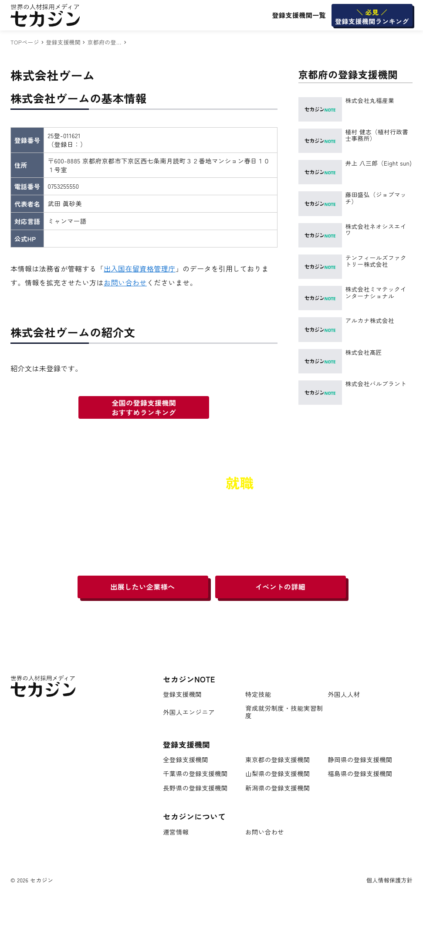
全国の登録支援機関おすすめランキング (144, 407)
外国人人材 (344, 694)
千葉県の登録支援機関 (195, 773)
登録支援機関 (63, 42)
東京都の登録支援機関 (277, 759)
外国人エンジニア (189, 712)
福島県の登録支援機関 (360, 773)
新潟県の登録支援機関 (277, 788)
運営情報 (176, 832)
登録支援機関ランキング (372, 16)
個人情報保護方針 (389, 880)
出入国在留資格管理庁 (140, 268)
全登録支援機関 (185, 759)
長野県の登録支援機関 (195, 788)
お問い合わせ (125, 282)
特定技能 (258, 694)
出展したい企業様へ (142, 586)
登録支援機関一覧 (299, 15)
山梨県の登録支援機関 (277, 773)
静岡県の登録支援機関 (360, 759)
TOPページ (24, 42)
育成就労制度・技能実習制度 (284, 712)
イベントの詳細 (280, 586)
